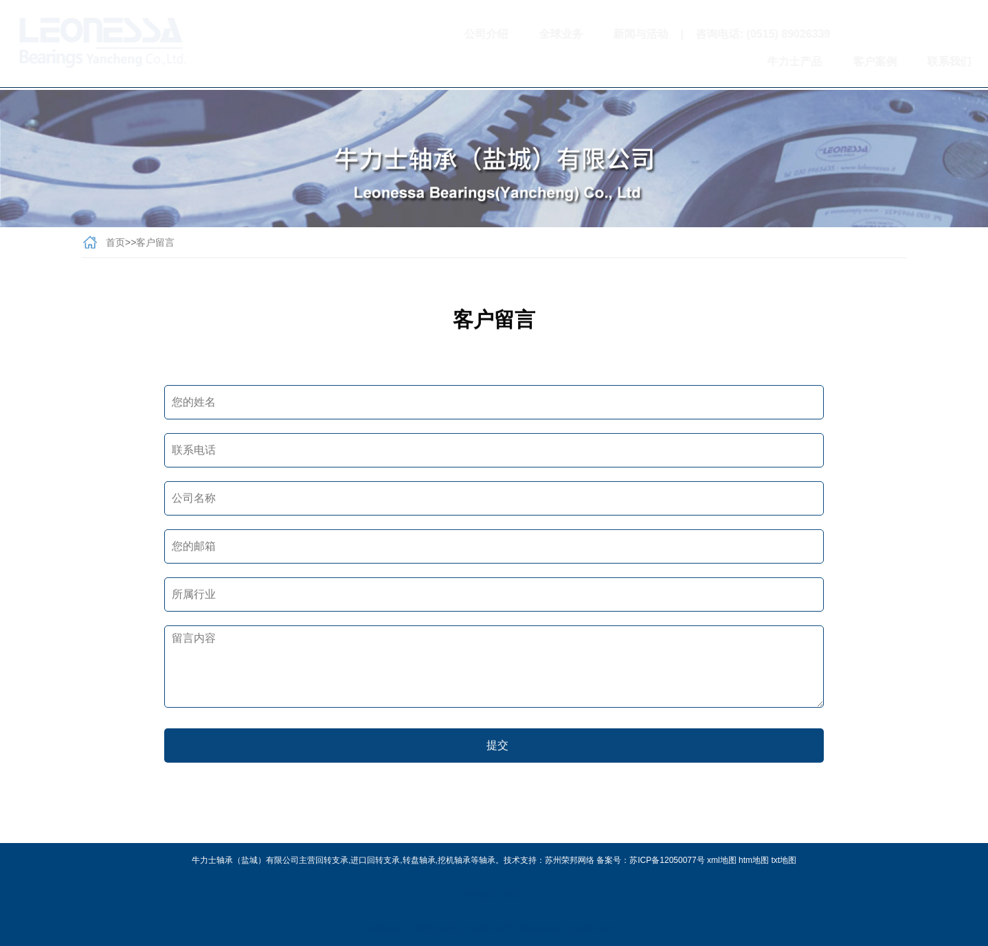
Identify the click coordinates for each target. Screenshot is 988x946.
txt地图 (783, 860)
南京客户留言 (438, 929)
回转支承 (331, 860)
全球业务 (502, 34)
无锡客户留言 (490, 929)
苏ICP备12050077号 (666, 860)
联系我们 (890, 61)
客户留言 (155, 245)
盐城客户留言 (593, 929)
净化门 (512, 894)
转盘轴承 (419, 860)
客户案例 (816, 61)
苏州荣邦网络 (569, 860)
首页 (115, 245)
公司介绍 (427, 34)
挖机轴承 (454, 860)
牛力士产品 (735, 61)
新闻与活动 (581, 34)
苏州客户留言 (541, 929)
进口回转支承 (375, 860)
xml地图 (722, 860)
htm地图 (754, 860)
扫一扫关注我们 (862, 34)
